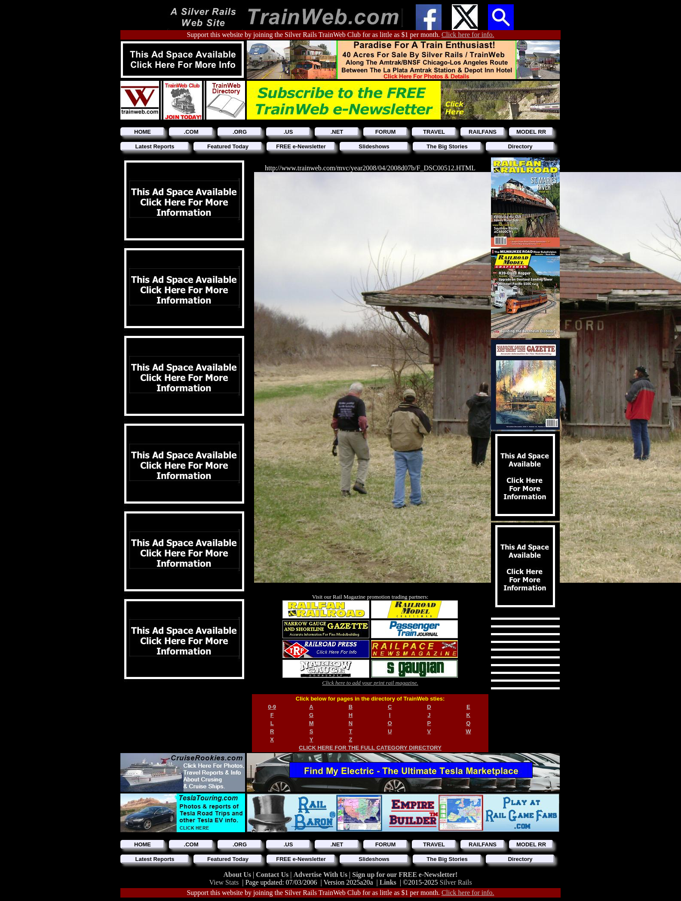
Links (388, 882)
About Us (238, 874)
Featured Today (227, 146)
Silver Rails (456, 882)
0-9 (272, 707)
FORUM (385, 132)
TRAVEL (434, 132)
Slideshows (374, 146)
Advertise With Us (321, 874)
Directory (520, 146)
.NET (337, 132)
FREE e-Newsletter (301, 146)
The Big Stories (446, 146)
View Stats (224, 882)
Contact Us (273, 874)
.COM (191, 132)
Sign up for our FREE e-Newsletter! (404, 874)
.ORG (240, 132)
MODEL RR (531, 132)
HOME (142, 132)
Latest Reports (154, 146)
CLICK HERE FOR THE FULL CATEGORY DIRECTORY (370, 747)
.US (288, 132)
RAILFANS (483, 132)
